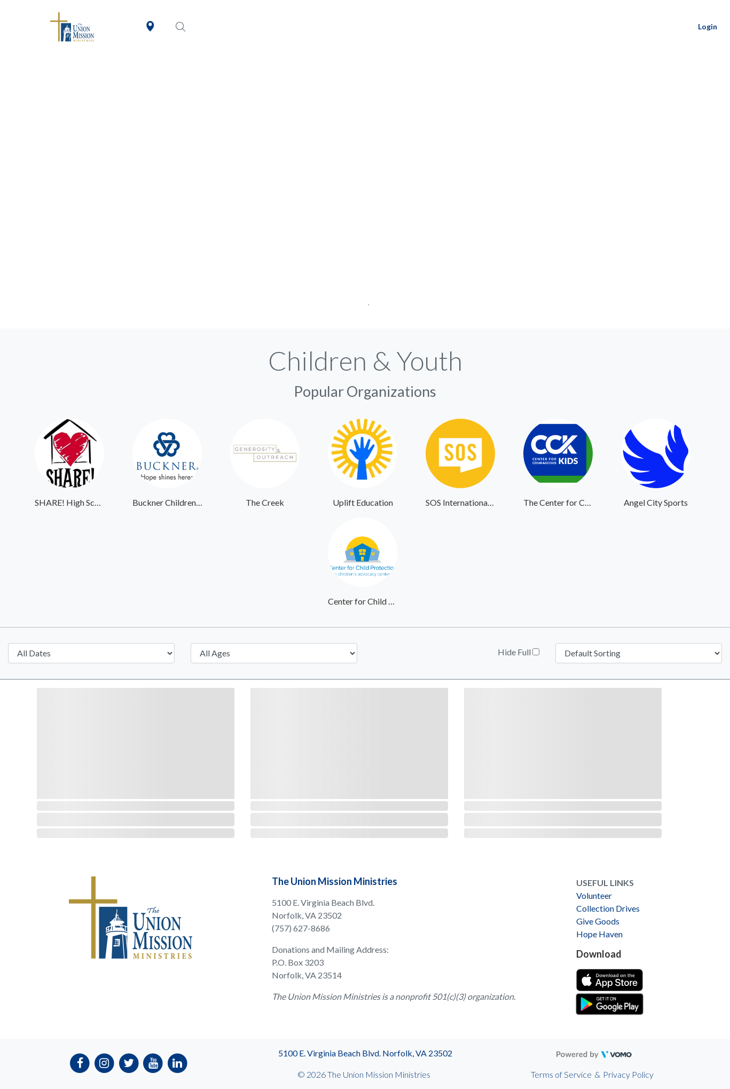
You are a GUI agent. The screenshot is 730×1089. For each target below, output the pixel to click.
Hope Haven (599, 934)
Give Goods (597, 921)
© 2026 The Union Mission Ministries (363, 1074)
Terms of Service (561, 1074)
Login (707, 26)
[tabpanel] (365, 190)
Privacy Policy (628, 1074)
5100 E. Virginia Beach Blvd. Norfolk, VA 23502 (365, 1053)
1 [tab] (365, 301)
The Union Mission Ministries (334, 881)
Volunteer (594, 895)
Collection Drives (608, 908)
